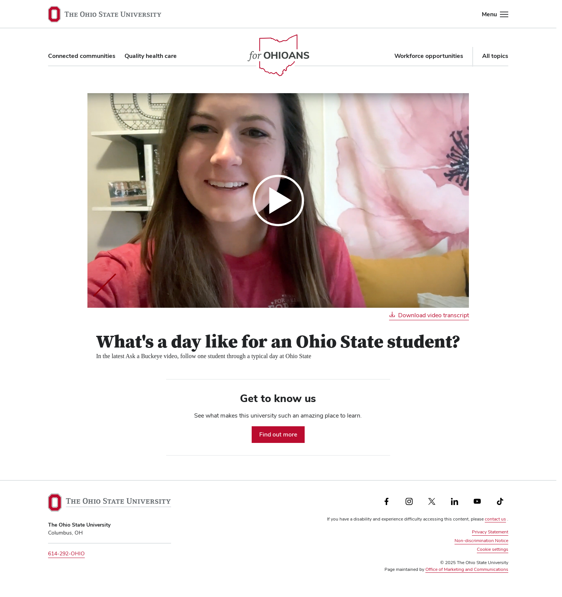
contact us (495, 519)
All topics (495, 56)
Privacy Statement (490, 532)
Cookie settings (492, 549)
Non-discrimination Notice (481, 541)
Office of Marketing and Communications (466, 569)
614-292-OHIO (66, 553)
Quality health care (151, 56)
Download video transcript (429, 315)
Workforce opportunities (428, 56)
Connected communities (81, 56)
